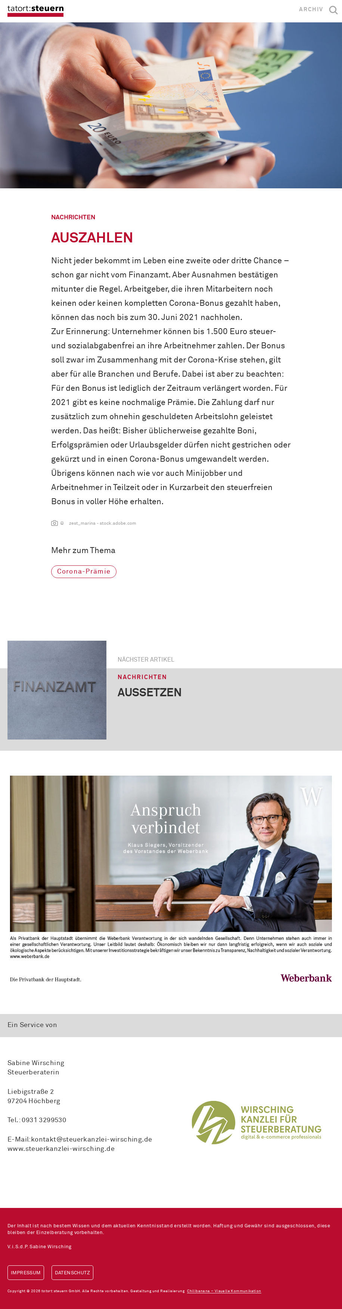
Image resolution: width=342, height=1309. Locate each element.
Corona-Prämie (84, 571)
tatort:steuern (35, 11)
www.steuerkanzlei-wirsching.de (61, 1149)
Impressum (26, 1273)
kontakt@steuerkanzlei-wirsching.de (91, 1139)
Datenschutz (72, 1273)
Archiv (311, 9)
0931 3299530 (44, 1120)
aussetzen (150, 693)
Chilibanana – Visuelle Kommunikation (224, 1291)
